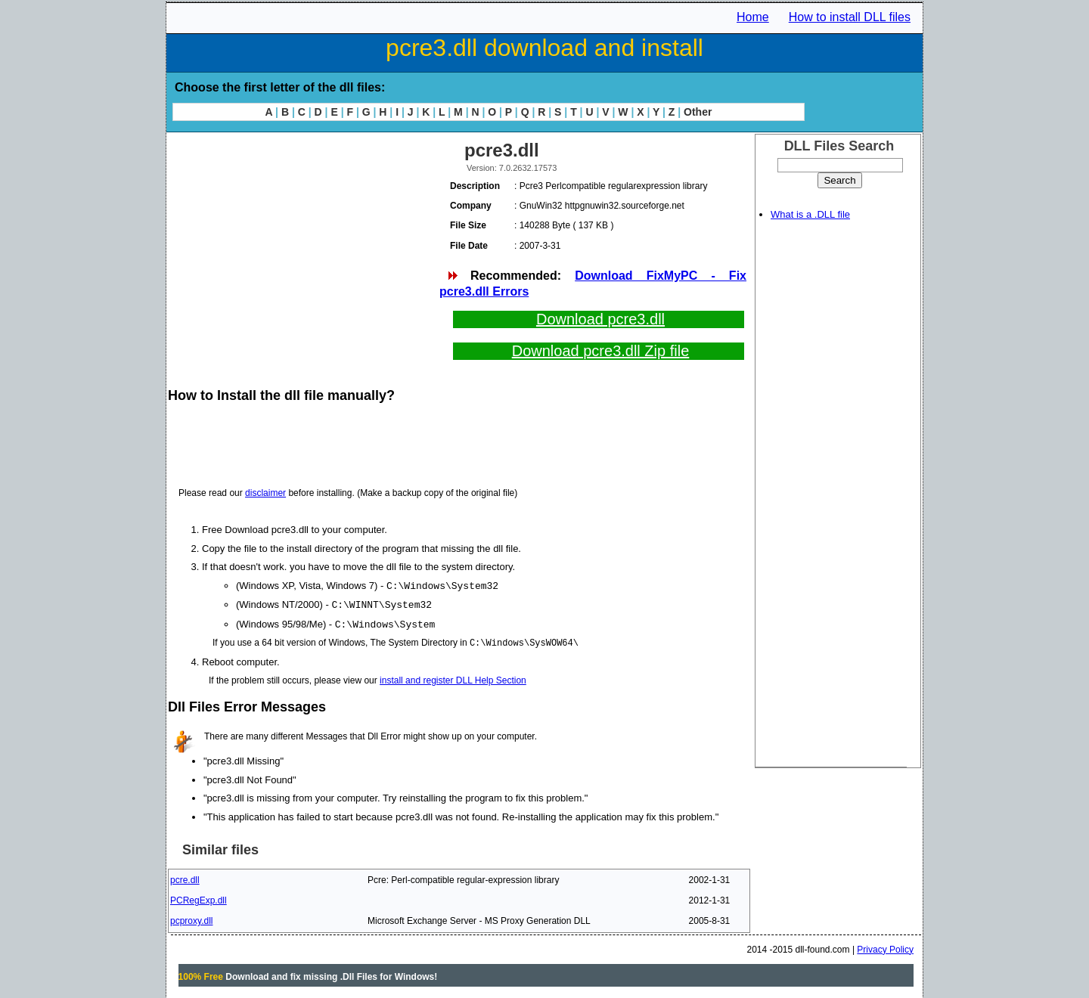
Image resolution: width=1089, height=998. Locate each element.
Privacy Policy (885, 947)
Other (698, 112)
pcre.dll (185, 877)
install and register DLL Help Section (453, 678)
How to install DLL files (850, 17)
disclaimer (265, 493)
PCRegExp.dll (198, 898)
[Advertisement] (302, 242)
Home (753, 17)
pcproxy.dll (191, 918)
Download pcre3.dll (600, 319)
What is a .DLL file (810, 214)
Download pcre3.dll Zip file (601, 350)
